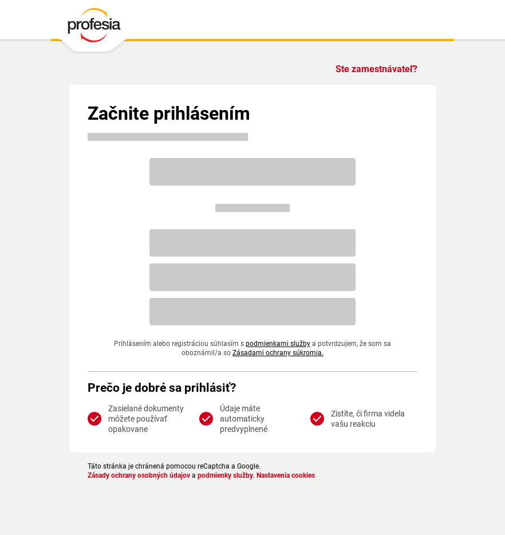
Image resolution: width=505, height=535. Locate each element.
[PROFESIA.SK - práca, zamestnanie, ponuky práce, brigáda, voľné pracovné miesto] (94, 28)
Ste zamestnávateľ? (376, 69)
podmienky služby (225, 475)
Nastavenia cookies (286, 475)
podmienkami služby (278, 344)
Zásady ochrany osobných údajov (139, 475)
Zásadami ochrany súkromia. (277, 353)
